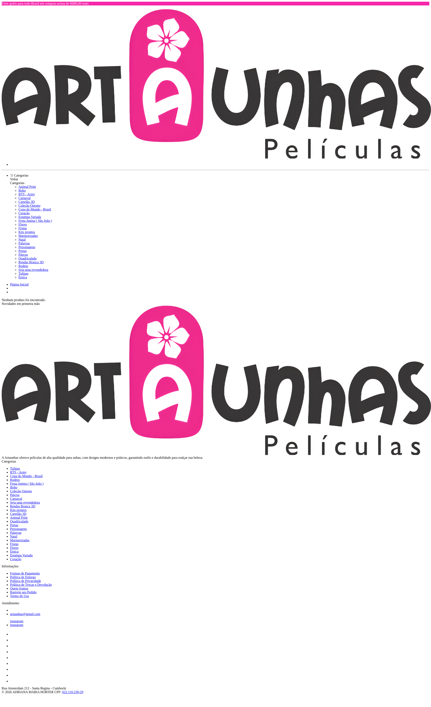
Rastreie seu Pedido (23, 592)
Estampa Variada (29, 217)
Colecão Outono (29, 205)
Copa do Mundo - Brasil (34, 209)
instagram (16, 621)
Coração (24, 213)
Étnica (22, 277)
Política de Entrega (23, 577)
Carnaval (24, 198)
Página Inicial (19, 284)
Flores (22, 224)
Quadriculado (27, 258)
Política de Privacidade (25, 581)
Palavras (24, 243)
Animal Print (27, 186)
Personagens (26, 247)
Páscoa (23, 254)
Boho (22, 190)
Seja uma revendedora (33, 270)
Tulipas (23, 273)
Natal (22, 239)
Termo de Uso (19, 596)
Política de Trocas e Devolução (31, 584)
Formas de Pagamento (25, 573)
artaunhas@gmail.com (25, 614)
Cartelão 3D (26, 202)
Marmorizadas (28, 236)
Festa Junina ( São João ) (35, 220)
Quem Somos (19, 588)
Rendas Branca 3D (31, 262)
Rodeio (23, 266)
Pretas (22, 251)
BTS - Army (26, 194)
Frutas (22, 228)
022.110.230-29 (72, 692)
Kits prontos (26, 232)
